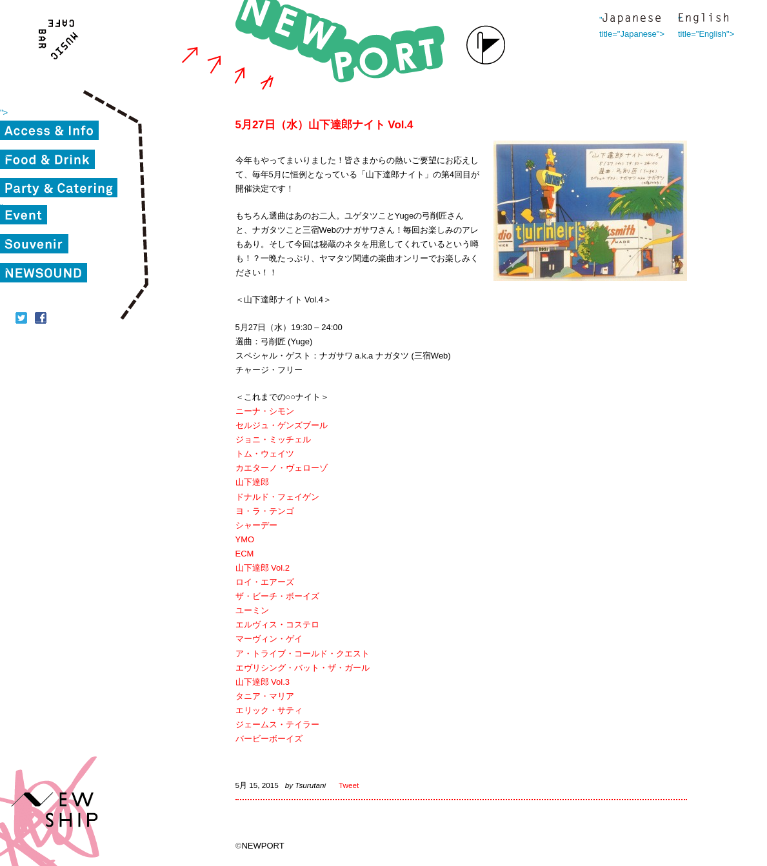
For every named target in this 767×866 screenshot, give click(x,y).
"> (4, 112)
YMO (245, 539)
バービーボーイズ (269, 738)
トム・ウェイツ (264, 453)
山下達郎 (252, 482)
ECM (244, 553)
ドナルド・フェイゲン (277, 497)
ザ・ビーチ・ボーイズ (277, 596)
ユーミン (252, 610)
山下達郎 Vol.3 (262, 682)
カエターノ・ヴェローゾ (281, 468)
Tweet (349, 785)
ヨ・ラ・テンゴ (264, 511)
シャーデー (256, 525)
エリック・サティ (269, 710)
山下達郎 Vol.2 (262, 568)
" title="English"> (703, 20)
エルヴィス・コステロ (277, 624)
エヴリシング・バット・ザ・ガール (302, 668)
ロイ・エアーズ (264, 582)
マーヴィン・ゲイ (269, 639)
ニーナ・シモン (264, 411)
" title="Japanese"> (631, 20)
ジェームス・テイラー (277, 724)
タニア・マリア (264, 696)
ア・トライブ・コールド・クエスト (302, 653)
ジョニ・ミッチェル (273, 439)
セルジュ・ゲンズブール (281, 425)
